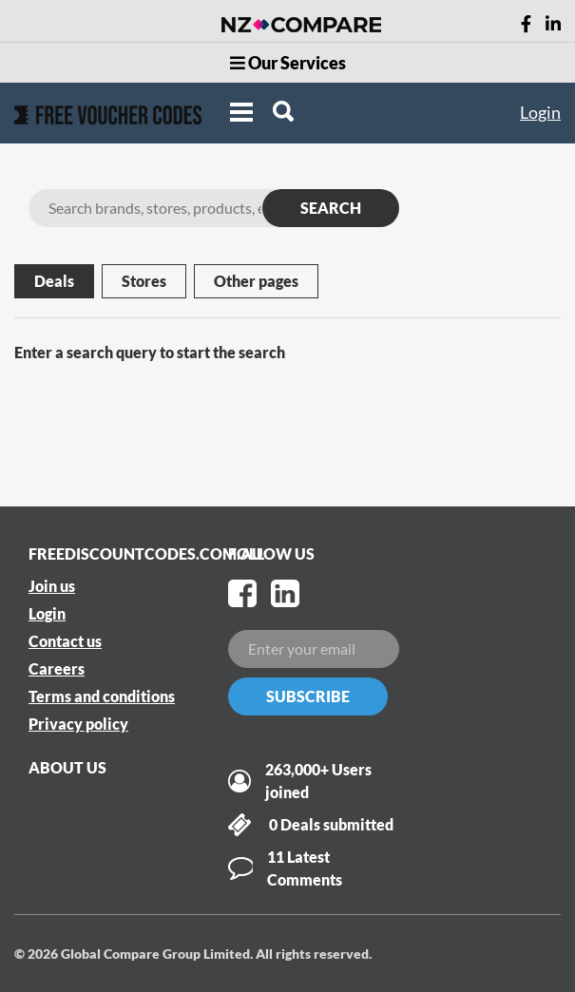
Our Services (288, 62)
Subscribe (308, 696)
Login (540, 112)
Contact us (65, 641)
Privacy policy (78, 724)
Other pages (256, 281)
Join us (52, 586)
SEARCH (330, 208)
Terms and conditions (102, 696)
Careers (57, 668)
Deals (54, 281)
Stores (144, 281)
